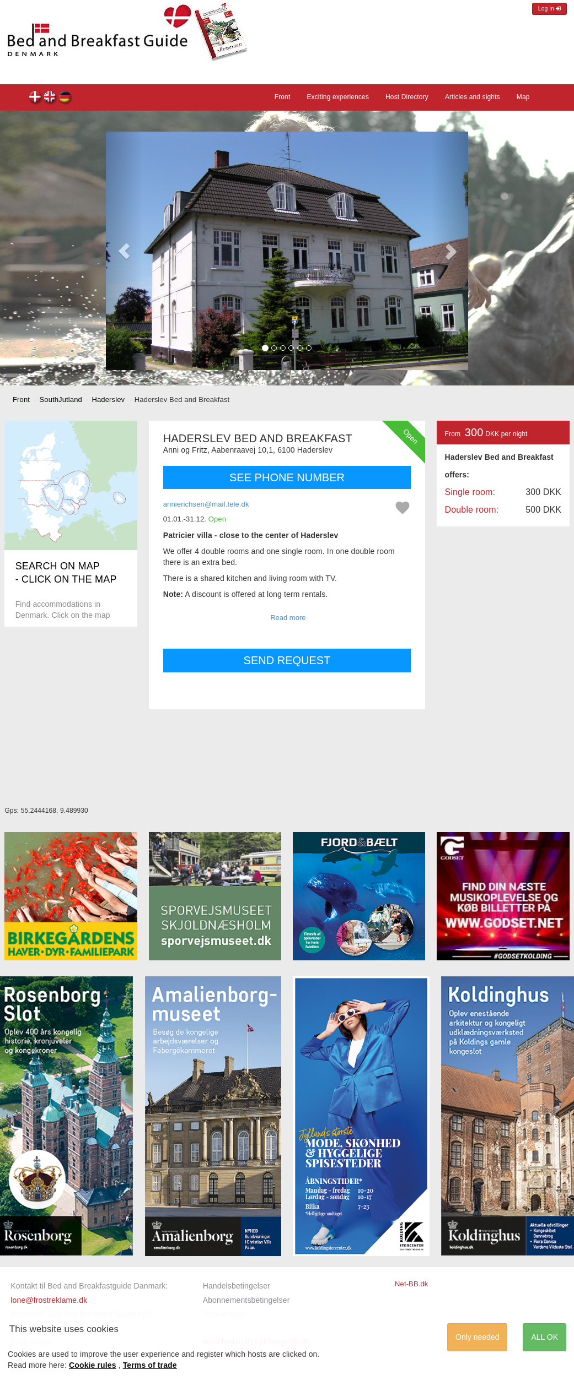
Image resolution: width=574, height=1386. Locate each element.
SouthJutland (61, 399)
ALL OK (544, 1337)
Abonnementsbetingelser (246, 1300)
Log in (549, 9)
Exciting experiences (338, 97)
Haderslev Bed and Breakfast (35, 98)
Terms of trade (150, 1365)
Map (523, 97)
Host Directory (406, 97)
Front (283, 97)
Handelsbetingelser (236, 1285)
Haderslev (108, 399)
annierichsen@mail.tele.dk (206, 504)
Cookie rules (92, 1365)
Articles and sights (472, 97)
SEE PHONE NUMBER (287, 477)
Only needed (477, 1337)
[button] (124, 251)
